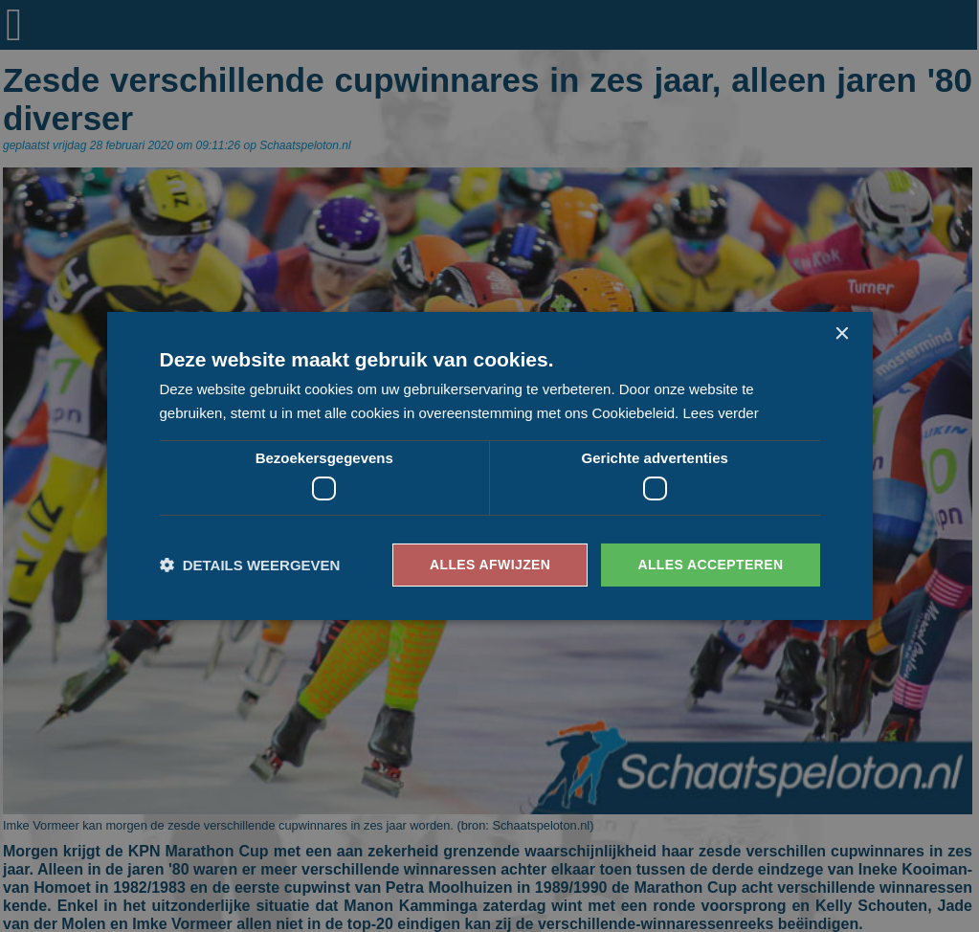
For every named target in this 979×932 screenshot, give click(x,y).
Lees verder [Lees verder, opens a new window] (720, 413)
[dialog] (489, 466)
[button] (250, 565)
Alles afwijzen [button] (490, 564)
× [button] (841, 334)
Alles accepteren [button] (710, 564)
